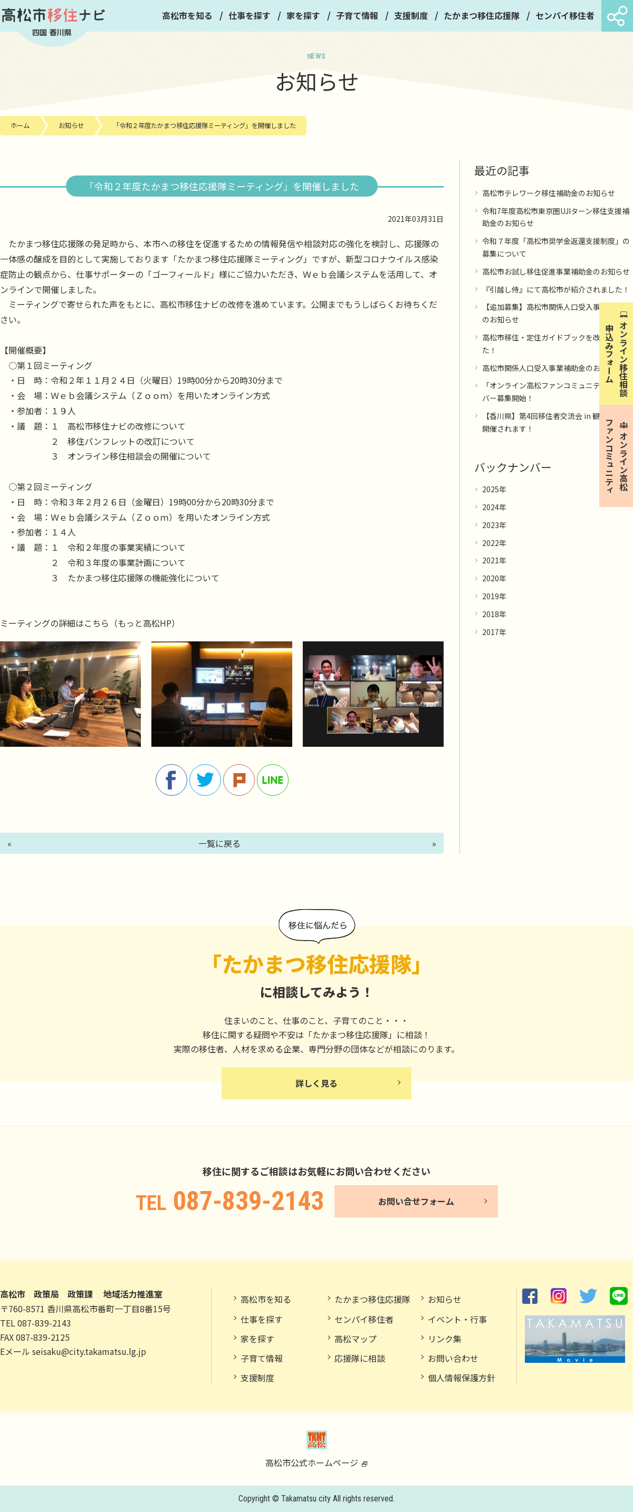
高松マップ (355, 1338)
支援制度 (411, 15)
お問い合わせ (453, 1358)
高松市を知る (187, 15)
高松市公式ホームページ (316, 1449)
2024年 (494, 507)
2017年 (494, 632)
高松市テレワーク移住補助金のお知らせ (548, 193)
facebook (171, 780)
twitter (205, 780)
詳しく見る (316, 1083)
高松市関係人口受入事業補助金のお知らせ (552, 368)
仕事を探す (249, 15)
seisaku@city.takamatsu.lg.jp (89, 1351)
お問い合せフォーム (416, 1201)
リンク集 (445, 1338)
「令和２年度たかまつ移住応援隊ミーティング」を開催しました (204, 125)
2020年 (494, 578)
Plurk (239, 780)
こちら (96, 623)
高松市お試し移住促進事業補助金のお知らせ (556, 271)
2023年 (494, 525)
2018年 (494, 614)
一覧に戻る (219, 843)
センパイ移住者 (564, 15)
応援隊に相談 (359, 1358)
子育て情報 (357, 15)
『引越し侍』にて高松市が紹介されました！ (556, 289)
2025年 (494, 489)
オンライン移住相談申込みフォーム (616, 359)
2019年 (494, 596)
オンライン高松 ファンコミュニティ (616, 462)
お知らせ (71, 125)
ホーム (20, 125)
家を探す (303, 15)
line (273, 780)
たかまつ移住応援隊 (482, 15)
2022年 (494, 543)
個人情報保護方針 (461, 1377)
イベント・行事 (457, 1319)
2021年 (494, 560)
